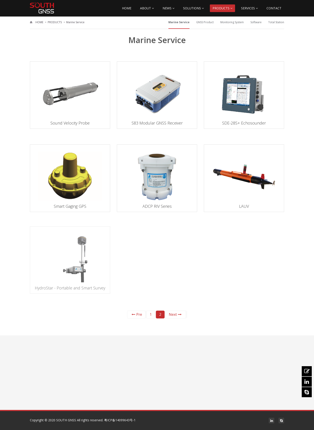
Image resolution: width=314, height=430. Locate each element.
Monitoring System (232, 22)
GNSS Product (205, 22)
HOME (126, 8)
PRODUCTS (222, 8)
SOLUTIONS (193, 8)
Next (175, 314)
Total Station (276, 22)
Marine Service (75, 22)
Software (256, 22)
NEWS (168, 8)
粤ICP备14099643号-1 (120, 420)
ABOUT (147, 8)
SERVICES (249, 8)
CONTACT (273, 8)
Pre (137, 314)
